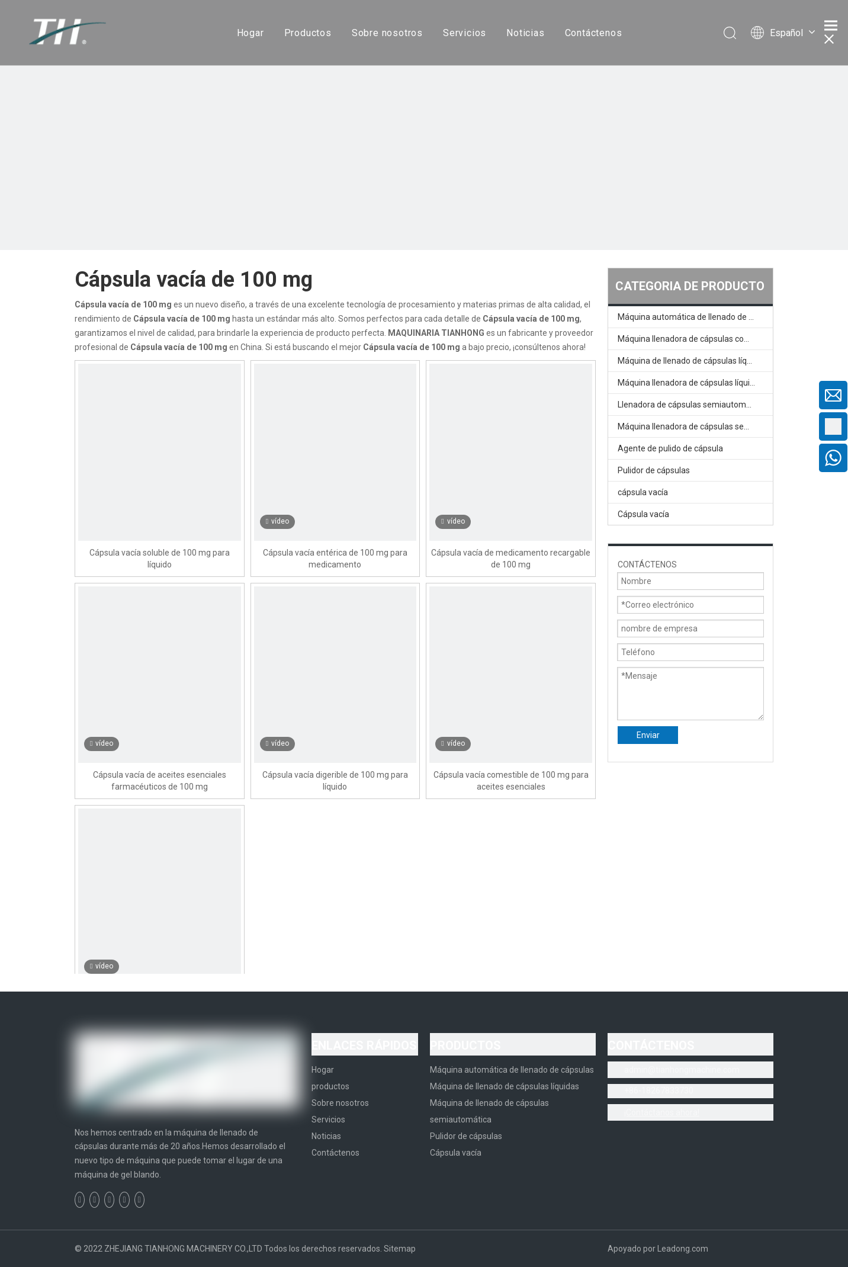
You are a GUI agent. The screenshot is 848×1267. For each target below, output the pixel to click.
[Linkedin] (94, 1200)
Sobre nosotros (387, 33)
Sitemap (400, 1248)
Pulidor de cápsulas (654, 470)
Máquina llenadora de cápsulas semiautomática (695, 426)
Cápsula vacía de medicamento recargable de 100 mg (510, 558)
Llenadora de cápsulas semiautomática (691, 404)
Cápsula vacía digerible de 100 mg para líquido (335, 780)
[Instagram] (139, 1200)
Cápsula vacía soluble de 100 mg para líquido (159, 558)
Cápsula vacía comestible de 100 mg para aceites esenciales (511, 780)
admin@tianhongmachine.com (682, 1069)
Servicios (464, 33)
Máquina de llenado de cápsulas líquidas (692, 360)
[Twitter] (109, 1200)
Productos (308, 33)
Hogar (250, 33)
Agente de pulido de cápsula (670, 448)
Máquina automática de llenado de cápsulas (695, 317)
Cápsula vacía (643, 514)
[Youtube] (124, 1200)
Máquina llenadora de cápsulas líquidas (690, 382)
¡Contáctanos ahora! (661, 1112)
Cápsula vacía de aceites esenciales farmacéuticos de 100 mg (159, 780)
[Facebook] (80, 1200)
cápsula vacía (643, 492)
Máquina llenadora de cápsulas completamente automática (695, 339)
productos (330, 1086)
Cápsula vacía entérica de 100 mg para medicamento (335, 558)
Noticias (525, 33)
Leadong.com (682, 1248)
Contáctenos (593, 33)
